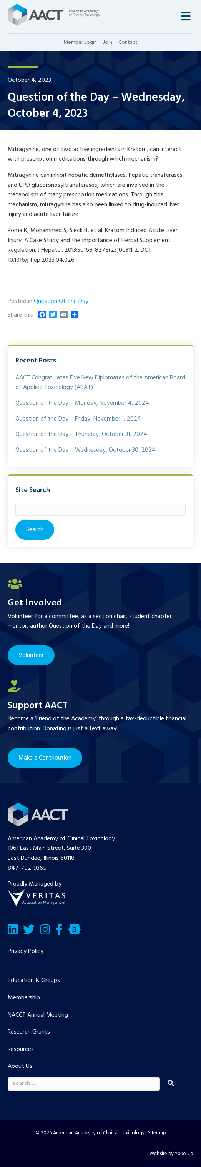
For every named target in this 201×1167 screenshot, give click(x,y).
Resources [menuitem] (21, 1049)
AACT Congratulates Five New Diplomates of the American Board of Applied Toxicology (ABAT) (100, 383)
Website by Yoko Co (171, 1154)
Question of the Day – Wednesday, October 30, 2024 (85, 450)
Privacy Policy (25, 951)
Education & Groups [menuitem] (34, 981)
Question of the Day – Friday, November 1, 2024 (78, 419)
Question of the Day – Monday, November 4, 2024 (82, 403)
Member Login (80, 42)
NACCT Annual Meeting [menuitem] (38, 1015)
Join (107, 42)
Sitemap (157, 1133)
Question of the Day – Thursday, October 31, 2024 (81, 434)
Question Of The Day (61, 301)
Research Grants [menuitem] (29, 1032)
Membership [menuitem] (24, 998)
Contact (128, 42)
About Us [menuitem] (20, 1066)
